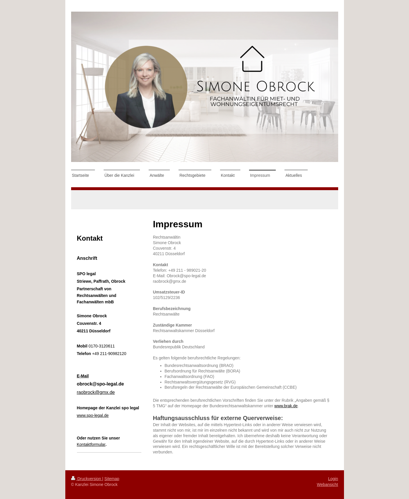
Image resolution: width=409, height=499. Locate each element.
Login (333, 478)
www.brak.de (286, 405)
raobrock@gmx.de (96, 392)
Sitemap (111, 478)
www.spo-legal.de (93, 415)
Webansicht (327, 484)
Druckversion (86, 478)
